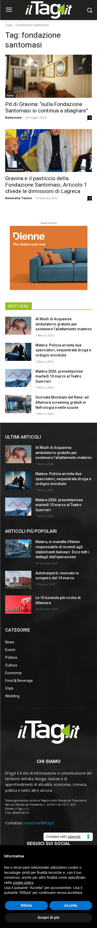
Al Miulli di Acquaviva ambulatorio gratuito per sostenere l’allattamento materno (63, 324)
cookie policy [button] (23, 883)
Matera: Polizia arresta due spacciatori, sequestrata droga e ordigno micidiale (63, 350)
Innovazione (15, 169)
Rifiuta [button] (26, 905)
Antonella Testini (18, 198)
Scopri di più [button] (48, 917)
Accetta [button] (70, 905)
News (10, 95)
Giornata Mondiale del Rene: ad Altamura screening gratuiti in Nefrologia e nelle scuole (62, 402)
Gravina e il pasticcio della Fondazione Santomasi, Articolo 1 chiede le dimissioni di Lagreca (46, 184)
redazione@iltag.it (39, 822)
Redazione (13, 117)
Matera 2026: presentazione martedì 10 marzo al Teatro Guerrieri (59, 376)
